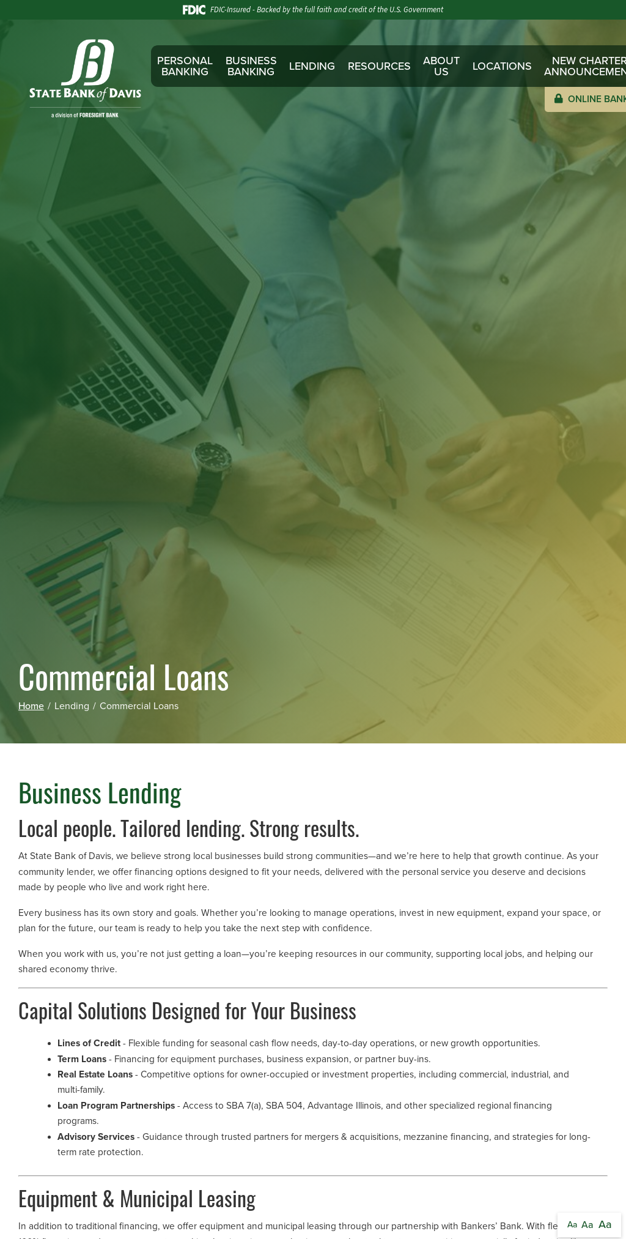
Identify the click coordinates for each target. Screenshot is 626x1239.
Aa (572, 1224)
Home (31, 706)
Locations (502, 66)
